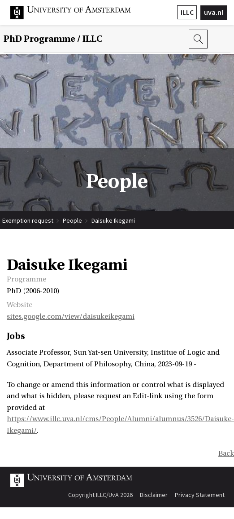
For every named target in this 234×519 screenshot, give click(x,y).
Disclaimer (154, 495)
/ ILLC (53, 39)
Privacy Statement (200, 495)
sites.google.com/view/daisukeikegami (70, 316)
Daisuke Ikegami (113, 220)
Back (226, 453)
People (72, 220)
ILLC (187, 12)
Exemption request (27, 220)
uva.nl (213, 12)
